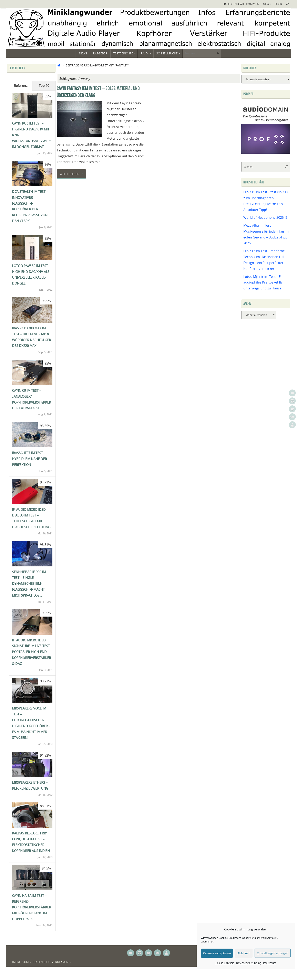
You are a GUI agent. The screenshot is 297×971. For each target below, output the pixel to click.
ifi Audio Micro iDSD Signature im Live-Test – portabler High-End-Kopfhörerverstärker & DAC (32, 652)
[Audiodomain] (265, 121)
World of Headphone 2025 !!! (265, 217)
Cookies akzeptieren (217, 953)
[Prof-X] (265, 152)
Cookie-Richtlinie (224, 963)
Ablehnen (243, 953)
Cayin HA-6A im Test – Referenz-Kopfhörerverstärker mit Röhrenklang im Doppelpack (31, 907)
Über (278, 4)
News (267, 4)
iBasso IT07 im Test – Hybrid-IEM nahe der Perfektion (29, 459)
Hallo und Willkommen (241, 4)
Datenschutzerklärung (248, 963)
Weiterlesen (72, 174)
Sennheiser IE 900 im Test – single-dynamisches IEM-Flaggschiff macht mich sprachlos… (29, 584)
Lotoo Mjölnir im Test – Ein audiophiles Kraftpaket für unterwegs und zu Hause (263, 282)
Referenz (20, 85)
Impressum (269, 963)
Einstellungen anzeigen (272, 953)
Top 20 (44, 85)
